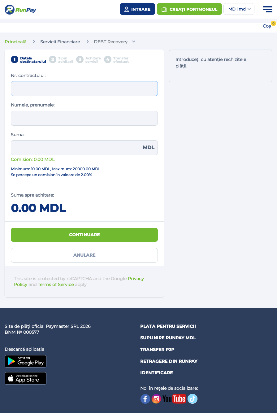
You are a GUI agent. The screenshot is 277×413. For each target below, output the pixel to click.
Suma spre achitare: (32, 195)
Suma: (17, 134)
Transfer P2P (157, 349)
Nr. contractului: (28, 75)
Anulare (84, 255)
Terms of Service (56, 284)
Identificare (156, 373)
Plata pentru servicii (168, 326)
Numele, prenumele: (32, 105)
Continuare (84, 234)
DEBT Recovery (111, 42)
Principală (15, 42)
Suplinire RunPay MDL (168, 338)
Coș (267, 26)
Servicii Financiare (60, 42)
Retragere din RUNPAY (168, 361)
